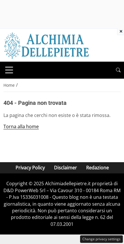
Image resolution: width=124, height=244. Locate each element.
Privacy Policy (30, 167)
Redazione (97, 167)
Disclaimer (65, 167)
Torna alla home (21, 126)
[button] (118, 70)
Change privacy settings (101, 239)
